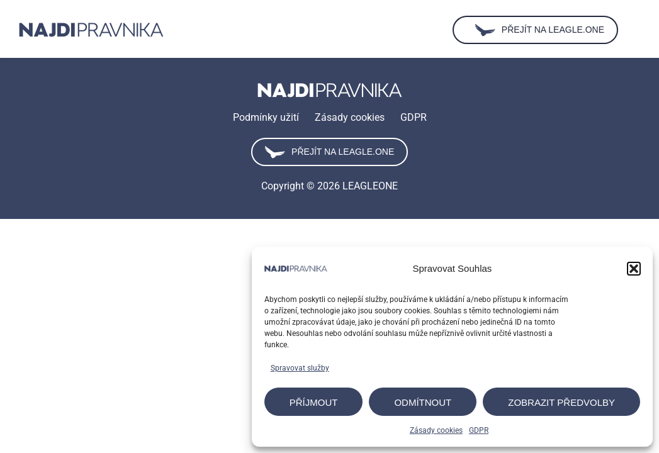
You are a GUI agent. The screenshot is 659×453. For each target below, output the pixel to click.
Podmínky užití (266, 117)
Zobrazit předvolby (561, 402)
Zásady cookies (436, 430)
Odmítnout (422, 402)
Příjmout (314, 402)
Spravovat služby (300, 368)
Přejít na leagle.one (329, 152)
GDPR (478, 430)
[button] (634, 268)
